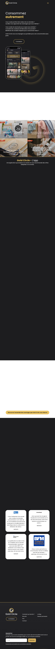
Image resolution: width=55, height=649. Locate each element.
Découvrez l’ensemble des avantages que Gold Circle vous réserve (27, 412)
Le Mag (39, 614)
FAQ (23, 618)
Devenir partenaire (42, 616)
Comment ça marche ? (28, 614)
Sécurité (24, 616)
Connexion (19, 41)
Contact (24, 621)
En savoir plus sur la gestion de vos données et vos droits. (18, 644)
